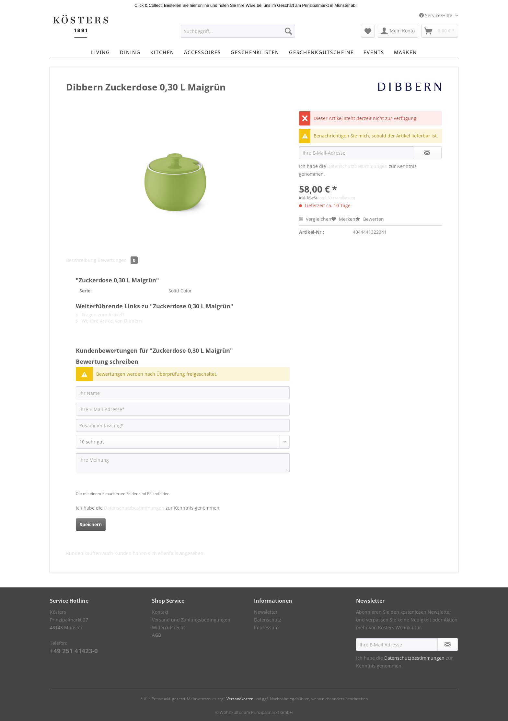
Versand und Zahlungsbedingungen (191, 620)
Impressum (266, 627)
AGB (156, 635)
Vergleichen (315, 219)
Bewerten (369, 219)
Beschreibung (81, 260)
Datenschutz (267, 620)
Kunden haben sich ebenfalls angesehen (158, 553)
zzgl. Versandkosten (337, 197)
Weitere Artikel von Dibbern (109, 321)
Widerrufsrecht (168, 627)
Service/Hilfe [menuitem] (436, 15)
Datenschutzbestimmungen (357, 166)
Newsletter (266, 612)
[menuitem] (238, 34)
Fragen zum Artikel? (100, 315)
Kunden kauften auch (89, 553)
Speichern (91, 524)
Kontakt (160, 612)
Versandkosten (239, 699)
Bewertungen (118, 260)
